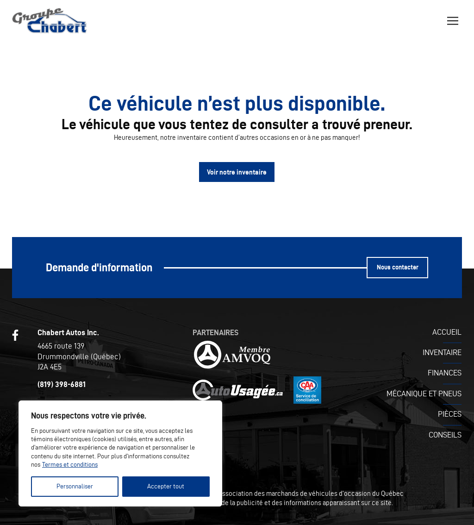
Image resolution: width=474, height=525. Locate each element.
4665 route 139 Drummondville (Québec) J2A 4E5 (79, 356)
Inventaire (442, 352)
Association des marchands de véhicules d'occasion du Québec (311, 493)
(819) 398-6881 (61, 384)
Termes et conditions (70, 464)
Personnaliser (74, 486)
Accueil (447, 332)
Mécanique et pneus (424, 393)
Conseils (445, 435)
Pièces (450, 414)
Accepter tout (165, 486)
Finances (445, 373)
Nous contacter (397, 267)
